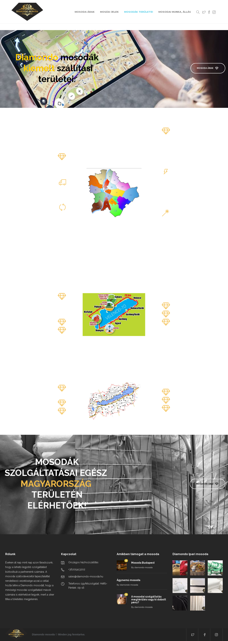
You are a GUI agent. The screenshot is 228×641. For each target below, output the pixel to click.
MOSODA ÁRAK (85, 11)
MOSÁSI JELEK (109, 11)
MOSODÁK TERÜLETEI (138, 11)
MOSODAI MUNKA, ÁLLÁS (174, 11)
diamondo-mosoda (143, 567)
